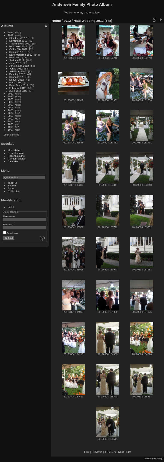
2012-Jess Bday (18, 90)
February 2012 (17, 88)
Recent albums (16, 155)
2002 (10, 118)
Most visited (14, 150)
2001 (10, 121)
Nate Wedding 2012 (20, 54)
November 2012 (18, 40)
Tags (10, 182)
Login (11, 206)
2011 (10, 93)
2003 (10, 115)
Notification (14, 191)
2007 (10, 104)
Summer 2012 (17, 51)
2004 (10, 113)
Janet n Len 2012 (19, 65)
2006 (10, 107)
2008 (10, 101)
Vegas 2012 (16, 68)
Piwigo (160, 458)
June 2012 (15, 63)
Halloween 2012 (18, 46)
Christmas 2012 (18, 38)
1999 (10, 126)
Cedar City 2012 (18, 49)
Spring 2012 (16, 76)
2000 (10, 124)
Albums (7, 26)
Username (9, 216)
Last (128, 451)
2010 (10, 96)
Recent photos (16, 153)
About (11, 188)
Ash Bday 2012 (17, 71)
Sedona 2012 (16, 60)
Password (8, 224)
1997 (10, 129)
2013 (10, 32)
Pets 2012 (15, 57)
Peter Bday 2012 (18, 85)
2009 (10, 99)
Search (12, 185)
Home (56, 20)
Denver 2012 (16, 79)
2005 (10, 110)
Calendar (13, 161)
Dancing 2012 (17, 74)
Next (121, 451)
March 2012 (16, 82)
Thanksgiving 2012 (20, 43)
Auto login (10, 233)
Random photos (17, 158)
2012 (10, 35)
